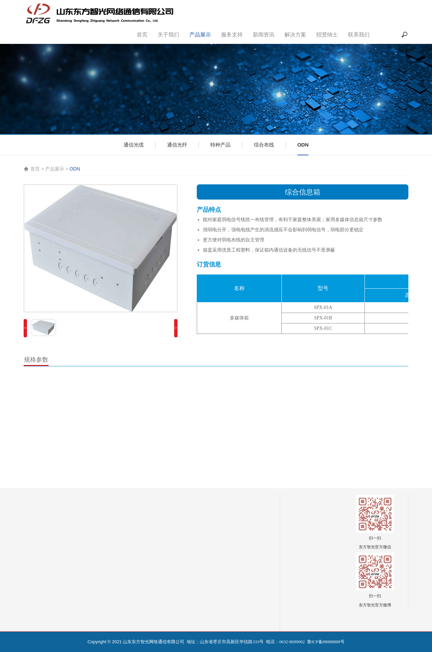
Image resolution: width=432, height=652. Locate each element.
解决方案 (295, 34)
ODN (302, 145)
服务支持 (232, 34)
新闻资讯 (263, 34)
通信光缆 (134, 145)
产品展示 (200, 34)
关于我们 (168, 34)
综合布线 (264, 145)
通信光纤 (177, 145)
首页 (142, 34)
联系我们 (359, 34)
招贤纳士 (327, 34)
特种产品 (220, 145)
